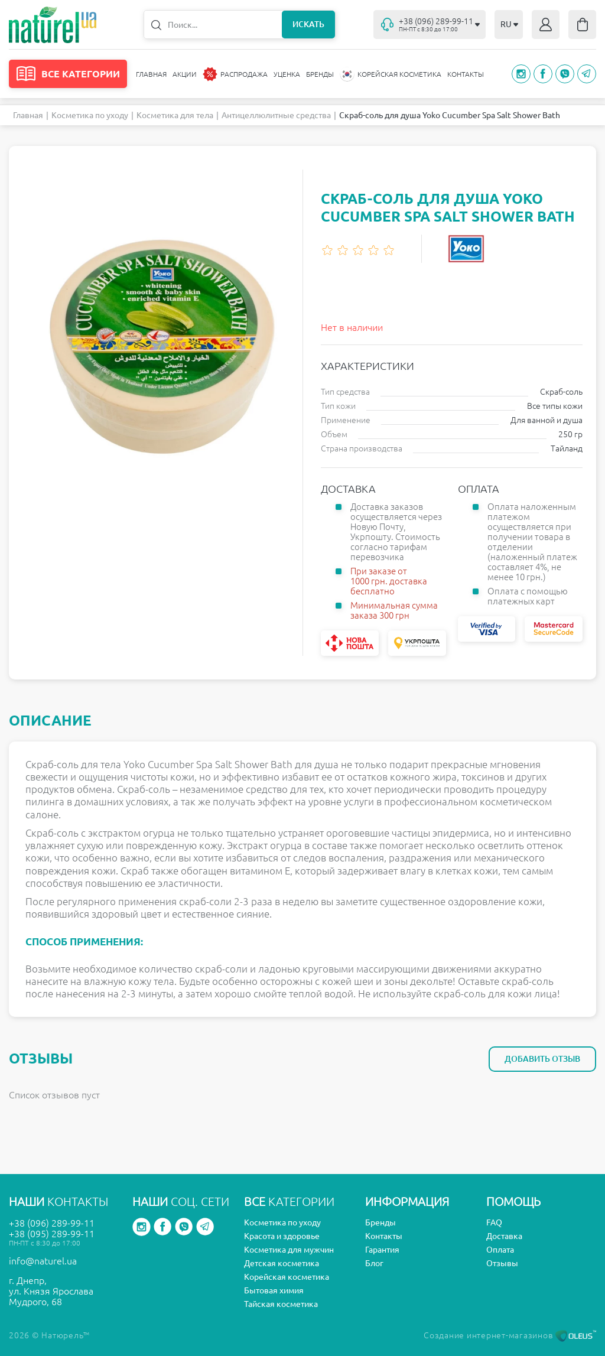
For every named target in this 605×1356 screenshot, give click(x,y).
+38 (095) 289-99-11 (52, 1233)
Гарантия (382, 1249)
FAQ (494, 1222)
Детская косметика (281, 1263)
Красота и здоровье (282, 1236)
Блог (374, 1263)
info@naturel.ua (43, 1261)
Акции (185, 74)
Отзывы (502, 1263)
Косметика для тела (174, 115)
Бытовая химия (274, 1290)
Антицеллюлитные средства (276, 115)
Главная (151, 74)
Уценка (287, 74)
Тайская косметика (281, 1304)
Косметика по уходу (89, 115)
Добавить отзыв (542, 1059)
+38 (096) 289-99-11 (52, 1223)
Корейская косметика (286, 1277)
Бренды (320, 74)
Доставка (504, 1236)
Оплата (500, 1249)
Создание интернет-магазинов (510, 1335)
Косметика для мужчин (289, 1249)
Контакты (465, 74)
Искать (308, 24)
